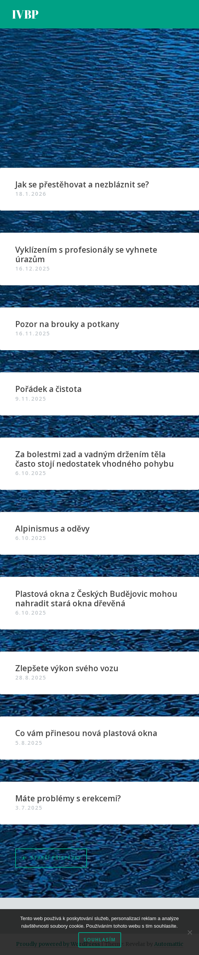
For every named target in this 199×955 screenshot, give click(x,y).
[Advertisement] (99, 103)
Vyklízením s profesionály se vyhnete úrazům (86, 254)
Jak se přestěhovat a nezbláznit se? (82, 184)
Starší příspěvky (56, 857)
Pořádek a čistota (48, 389)
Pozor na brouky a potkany (67, 324)
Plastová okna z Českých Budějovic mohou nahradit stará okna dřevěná (96, 598)
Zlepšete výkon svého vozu (66, 668)
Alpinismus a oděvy (52, 528)
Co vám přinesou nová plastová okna (86, 733)
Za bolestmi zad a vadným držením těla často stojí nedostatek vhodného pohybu (94, 459)
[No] (189, 932)
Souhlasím (100, 939)
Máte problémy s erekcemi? (68, 798)
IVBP (25, 14)
